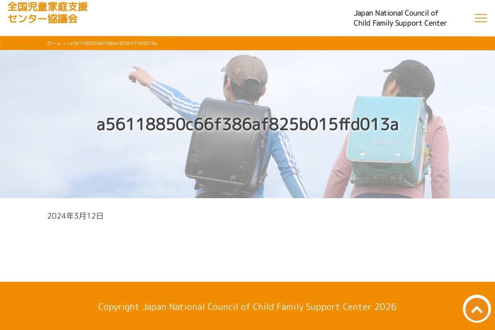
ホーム (54, 43)
